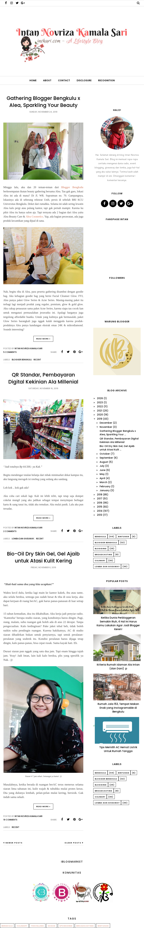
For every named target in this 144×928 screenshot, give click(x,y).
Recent (37, 359)
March (103, 482)
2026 (100, 398)
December (106, 422)
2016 (99, 502)
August (104, 462)
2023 (100, 402)
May (102, 474)
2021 (99, 410)
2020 (100, 414)
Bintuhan (123, 536)
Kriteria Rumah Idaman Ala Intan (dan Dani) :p (118, 666)
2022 (100, 406)
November (106, 427)
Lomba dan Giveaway (23, 538)
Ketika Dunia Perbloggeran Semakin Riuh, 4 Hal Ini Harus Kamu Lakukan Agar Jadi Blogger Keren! (118, 623)
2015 (99, 506)
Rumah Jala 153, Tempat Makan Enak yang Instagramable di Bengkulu (118, 707)
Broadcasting (103, 554)
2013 (99, 515)
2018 (99, 494)
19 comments (10, 819)
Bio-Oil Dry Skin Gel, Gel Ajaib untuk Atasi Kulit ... (117, 447)
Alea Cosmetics (34, 216)
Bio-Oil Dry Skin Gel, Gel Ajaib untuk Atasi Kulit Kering (43, 557)
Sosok (52, 926)
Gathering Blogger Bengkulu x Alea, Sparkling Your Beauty (43, 102)
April (102, 478)
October (105, 453)
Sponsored (65, 926)
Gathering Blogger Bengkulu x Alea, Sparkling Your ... (118, 432)
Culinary (100, 560)
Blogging (101, 548)
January (105, 490)
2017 (99, 498)
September (106, 457)
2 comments (9, 531)
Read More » (43, 338)
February (105, 486)
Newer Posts (13, 842)
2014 (99, 511)
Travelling (37, 926)
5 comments (10, 352)
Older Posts (73, 842)
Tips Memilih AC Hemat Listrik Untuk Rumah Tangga (118, 749)
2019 (99, 418)
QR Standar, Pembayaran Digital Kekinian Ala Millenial (43, 378)
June (102, 470)
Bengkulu (100, 536)
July (102, 466)
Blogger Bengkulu (72, 187)
